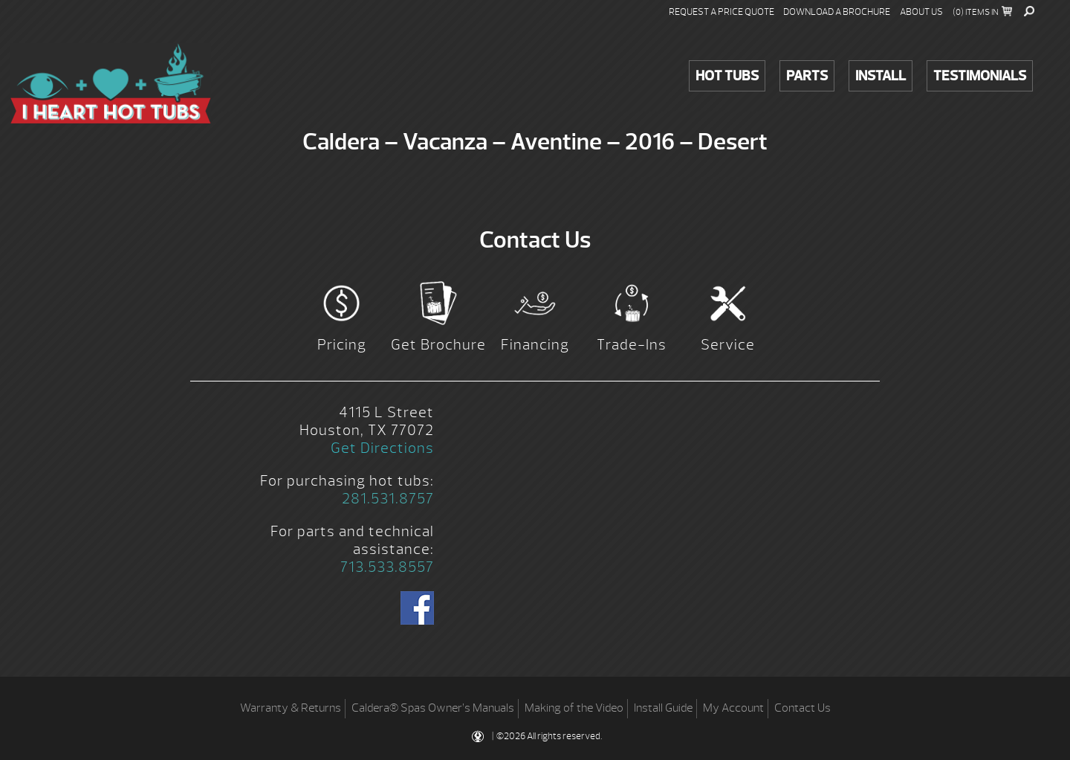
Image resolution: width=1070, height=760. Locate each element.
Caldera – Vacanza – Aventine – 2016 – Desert (110, 83)
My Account (733, 708)
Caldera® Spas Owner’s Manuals (432, 708)
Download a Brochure (836, 12)
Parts (807, 76)
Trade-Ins (632, 344)
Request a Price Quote (721, 12)
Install (880, 76)
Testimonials (979, 76)
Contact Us (802, 708)
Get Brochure (438, 344)
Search (1029, 11)
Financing (535, 344)
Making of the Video (574, 708)
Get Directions (382, 448)
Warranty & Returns (290, 708)
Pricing (341, 344)
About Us (921, 12)
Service (728, 344)
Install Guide (663, 708)
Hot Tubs (727, 76)
